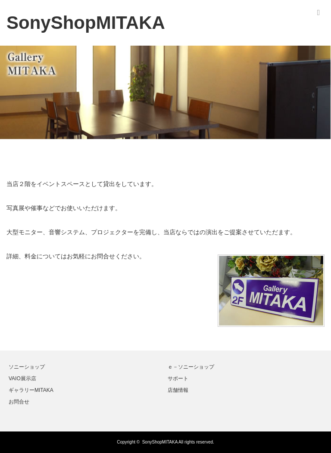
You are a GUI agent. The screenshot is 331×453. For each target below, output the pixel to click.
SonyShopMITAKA (160, 442)
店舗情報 (178, 390)
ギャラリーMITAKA (31, 390)
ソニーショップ (27, 367)
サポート (178, 378)
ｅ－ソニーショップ (191, 367)
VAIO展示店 (22, 378)
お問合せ (19, 402)
